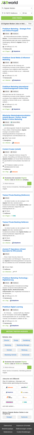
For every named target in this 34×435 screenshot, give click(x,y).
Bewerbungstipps (7, 429)
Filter (30, 23)
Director (6, 340)
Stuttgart (9, 417)
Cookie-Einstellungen (23, 432)
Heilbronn (25, 24)
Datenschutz (8, 425)
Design (16, 340)
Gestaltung (26, 340)
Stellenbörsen (8, 432)
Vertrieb (9, 350)
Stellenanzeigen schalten (24, 429)
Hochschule (25, 355)
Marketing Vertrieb (10, 355)
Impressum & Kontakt (23, 425)
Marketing (8, 345)
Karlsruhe (24, 417)
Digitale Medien (9, 24)
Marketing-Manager (23, 345)
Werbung (24, 350)
